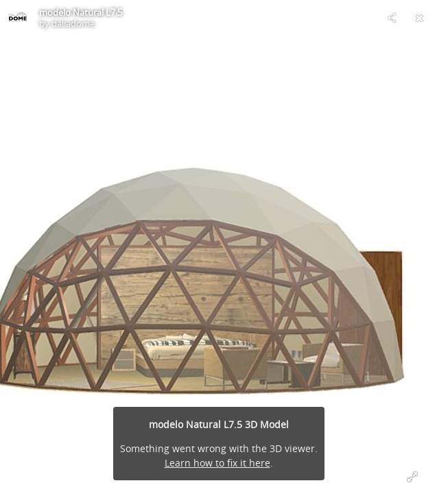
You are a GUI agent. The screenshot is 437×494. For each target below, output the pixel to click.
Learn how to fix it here (217, 462)
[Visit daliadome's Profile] (18, 18)
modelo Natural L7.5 (80, 12)
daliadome (73, 23)
